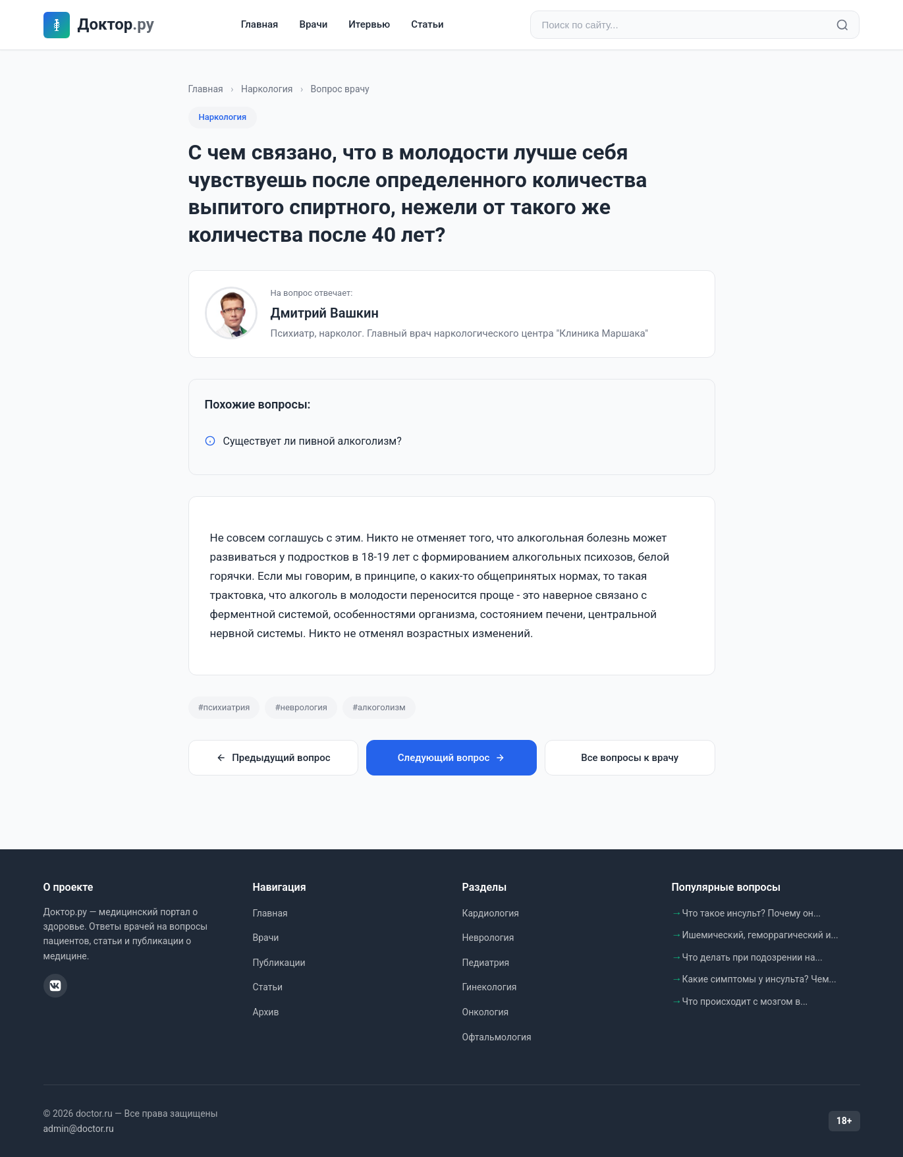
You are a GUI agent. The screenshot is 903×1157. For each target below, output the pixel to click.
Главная (260, 24)
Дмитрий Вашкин (325, 313)
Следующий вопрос (451, 758)
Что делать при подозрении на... (752, 957)
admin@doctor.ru (78, 1128)
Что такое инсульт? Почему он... (751, 913)
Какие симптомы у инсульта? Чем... (759, 979)
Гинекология (489, 987)
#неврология (301, 707)
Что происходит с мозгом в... (745, 1001)
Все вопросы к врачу (629, 758)
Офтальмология (497, 1037)
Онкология (485, 1012)
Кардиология (490, 913)
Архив (266, 1012)
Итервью (369, 24)
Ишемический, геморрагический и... (760, 935)
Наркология (266, 89)
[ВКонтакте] (55, 986)
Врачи (313, 24)
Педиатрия (486, 962)
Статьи (427, 24)
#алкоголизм (379, 707)
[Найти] (842, 25)
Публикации (279, 962)
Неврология (488, 937)
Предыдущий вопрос (273, 758)
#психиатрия (224, 707)
